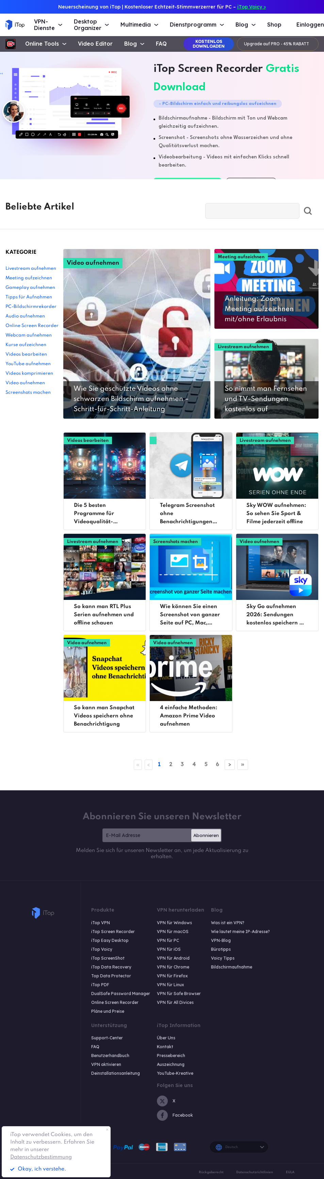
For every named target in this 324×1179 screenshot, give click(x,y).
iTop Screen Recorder (113, 931)
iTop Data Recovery (111, 966)
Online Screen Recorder (32, 326)
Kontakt (165, 1047)
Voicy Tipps (222, 958)
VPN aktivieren (106, 1064)
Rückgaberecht (211, 1172)
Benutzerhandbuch (110, 1055)
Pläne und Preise (107, 1011)
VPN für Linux (170, 984)
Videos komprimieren (29, 373)
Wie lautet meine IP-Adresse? (240, 931)
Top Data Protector (111, 975)
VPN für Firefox (172, 975)
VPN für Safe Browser (179, 993)
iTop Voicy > (251, 7)
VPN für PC (168, 940)
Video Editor (95, 44)
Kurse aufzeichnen (25, 345)
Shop (274, 24)
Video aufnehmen (25, 383)
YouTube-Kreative (175, 1073)
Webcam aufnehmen (28, 335)
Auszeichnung (170, 1064)
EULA (290, 1172)
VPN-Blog (221, 940)
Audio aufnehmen (25, 316)
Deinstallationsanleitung (115, 1073)
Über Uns (166, 1038)
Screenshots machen (28, 392)
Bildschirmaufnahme (231, 966)
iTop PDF (100, 984)
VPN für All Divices (175, 1002)
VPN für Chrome (173, 966)
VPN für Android (173, 958)
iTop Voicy (101, 949)
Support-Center (107, 1038)
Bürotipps (221, 949)
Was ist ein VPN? (227, 922)
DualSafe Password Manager (120, 993)
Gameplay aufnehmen (30, 287)
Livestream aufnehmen (30, 268)
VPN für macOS (173, 931)
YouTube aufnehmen (28, 364)
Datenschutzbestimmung (41, 1157)
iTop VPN (100, 922)
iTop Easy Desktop (110, 940)
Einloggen (310, 24)
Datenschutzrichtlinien (254, 1172)
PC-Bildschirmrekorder (30, 307)
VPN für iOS (169, 949)
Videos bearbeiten (26, 354)
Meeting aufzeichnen (28, 278)
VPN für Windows (174, 922)
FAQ (161, 44)
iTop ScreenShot (108, 958)
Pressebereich (171, 1055)
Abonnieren (206, 835)
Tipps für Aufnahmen (28, 297)
